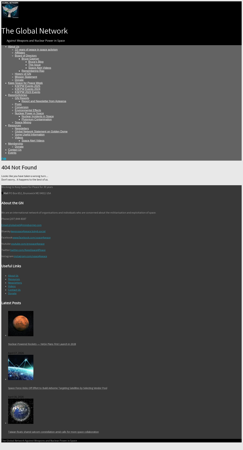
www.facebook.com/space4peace (32, 237)
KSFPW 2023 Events (27, 92)
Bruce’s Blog (36, 61)
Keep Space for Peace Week (25, 83)
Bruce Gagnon (30, 58)
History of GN (23, 73)
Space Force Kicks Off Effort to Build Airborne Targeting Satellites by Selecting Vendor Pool (57, 388)
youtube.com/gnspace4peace (28, 244)
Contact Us (14, 149)
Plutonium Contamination (37, 119)
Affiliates (20, 52)
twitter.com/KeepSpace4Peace (28, 250)
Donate (19, 80)
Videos (19, 137)
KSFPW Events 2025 (27, 86)
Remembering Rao (33, 70)
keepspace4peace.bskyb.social (28, 231)
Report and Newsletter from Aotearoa (44, 101)
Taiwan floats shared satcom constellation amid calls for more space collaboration (53, 431)
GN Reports (22, 98)
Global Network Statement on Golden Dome (41, 131)
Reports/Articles (17, 95)
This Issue (34, 64)
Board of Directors (26, 55)
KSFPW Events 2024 (27, 89)
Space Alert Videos (39, 67)
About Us (13, 46)
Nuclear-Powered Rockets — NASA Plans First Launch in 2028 (42, 344)
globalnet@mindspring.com (21, 225)
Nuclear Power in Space (29, 113)
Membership (15, 143)
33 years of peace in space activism (36, 49)
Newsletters (22, 128)
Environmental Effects (28, 110)
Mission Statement (26, 77)
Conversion (22, 107)
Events (12, 152)
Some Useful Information (30, 134)
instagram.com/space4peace (30, 256)
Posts (18, 104)
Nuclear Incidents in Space (38, 116)
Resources (14, 125)
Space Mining (23, 122)
